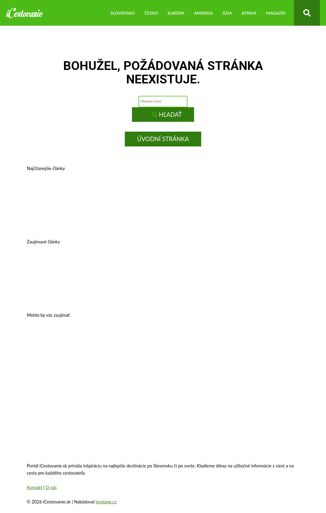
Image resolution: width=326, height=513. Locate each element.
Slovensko (123, 12)
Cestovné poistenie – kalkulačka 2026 (78, 265)
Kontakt (34, 487)
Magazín (276, 12)
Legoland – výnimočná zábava (166, 265)
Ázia (227, 12)
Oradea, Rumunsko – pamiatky (157, 364)
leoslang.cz (106, 502)
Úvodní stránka (163, 138)
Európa (176, 12)
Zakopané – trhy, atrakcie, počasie (74, 364)
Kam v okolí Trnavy (222, 192)
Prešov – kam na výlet (60, 192)
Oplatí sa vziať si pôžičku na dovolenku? (81, 339)
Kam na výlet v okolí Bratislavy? (169, 218)
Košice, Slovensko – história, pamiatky (79, 218)
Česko (151, 12)
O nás (51, 487)
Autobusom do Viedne (235, 265)
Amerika (203, 12)
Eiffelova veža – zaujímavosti (235, 364)
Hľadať (166, 114)
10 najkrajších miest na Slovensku (74, 291)
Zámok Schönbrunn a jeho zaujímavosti (184, 339)
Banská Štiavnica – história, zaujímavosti (142, 192)
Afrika (249, 12)
